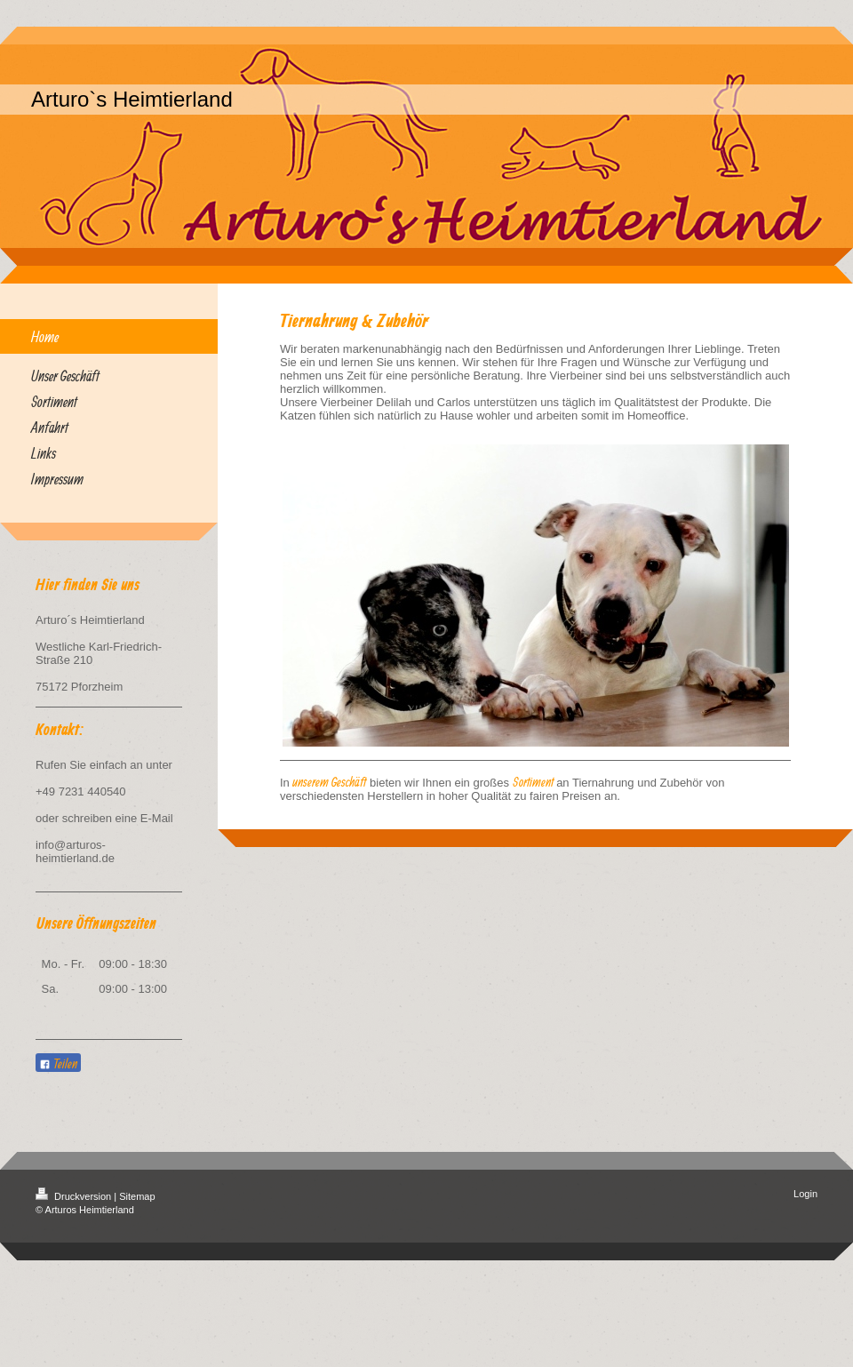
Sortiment (533, 781)
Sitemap (137, 1196)
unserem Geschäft (329, 781)
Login (805, 1193)
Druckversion (75, 1196)
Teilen (58, 1063)
